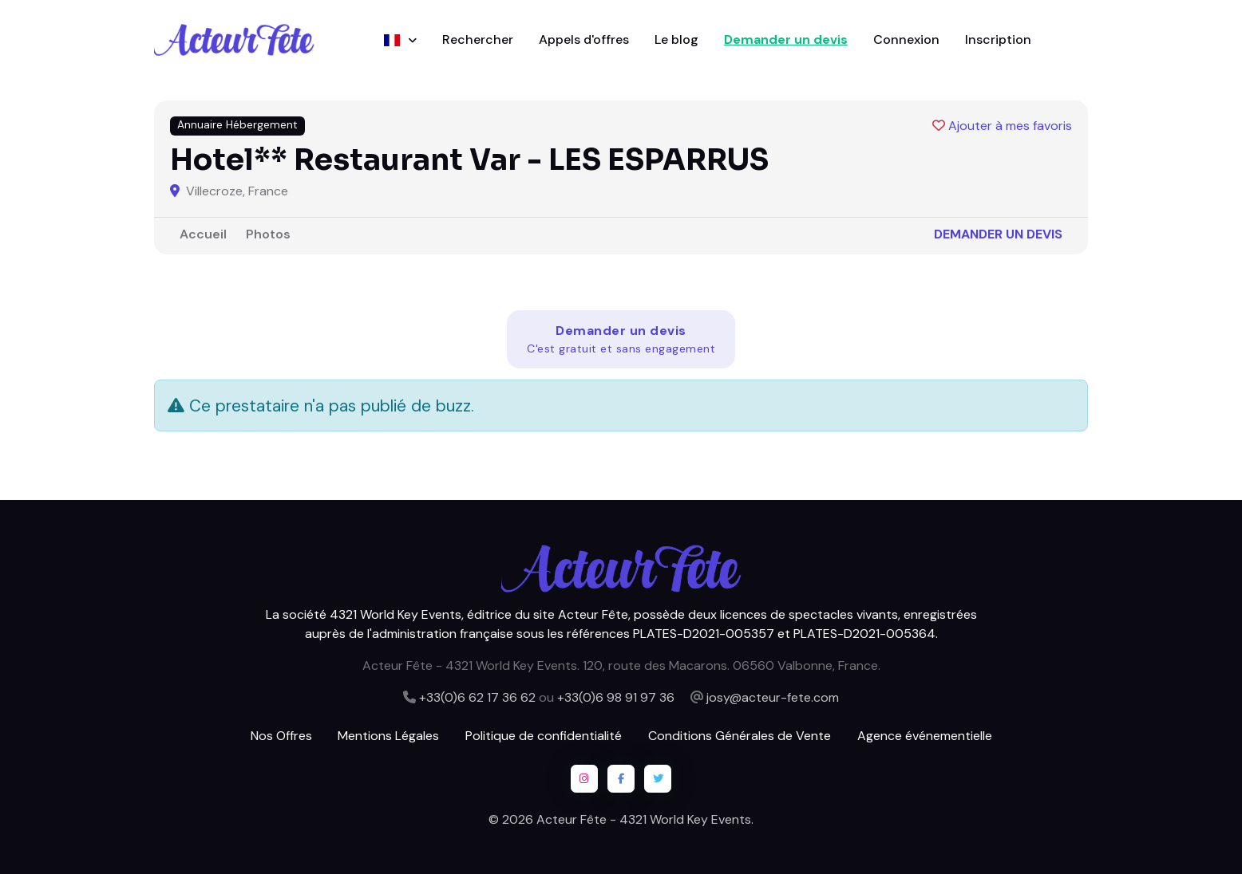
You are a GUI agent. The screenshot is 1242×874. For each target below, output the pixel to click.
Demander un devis (786, 39)
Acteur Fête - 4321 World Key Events (643, 819)
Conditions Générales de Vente (739, 735)
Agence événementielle (924, 735)
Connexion (906, 39)
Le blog (676, 39)
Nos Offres (281, 735)
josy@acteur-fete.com (772, 697)
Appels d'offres (584, 39)
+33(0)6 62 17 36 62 (477, 697)
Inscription (998, 39)
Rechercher (477, 39)
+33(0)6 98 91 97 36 (615, 697)
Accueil (203, 234)
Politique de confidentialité (543, 735)
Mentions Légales (388, 735)
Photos (268, 234)
